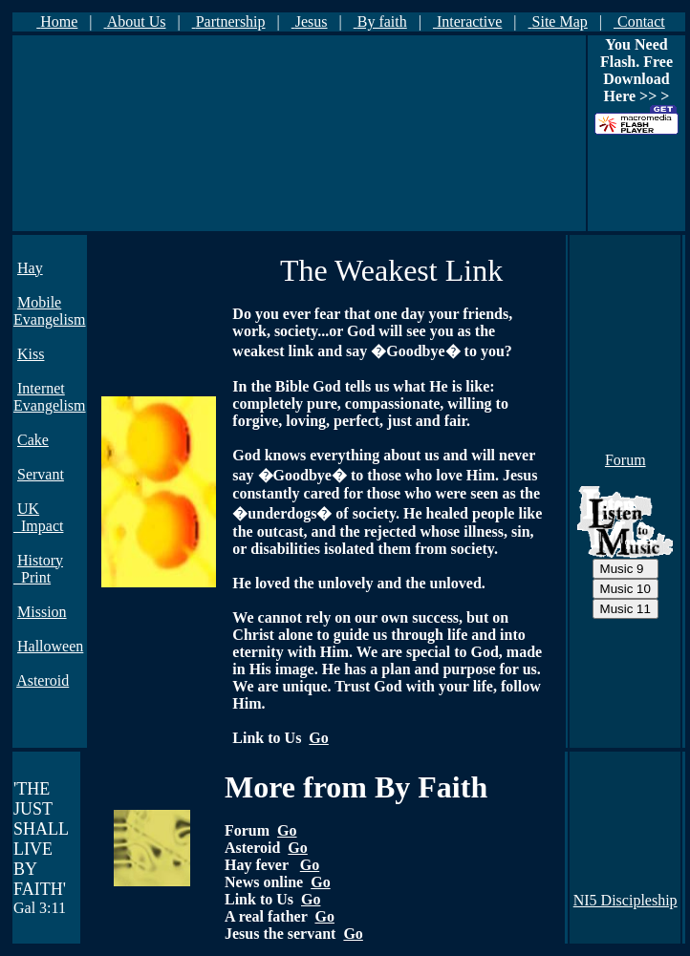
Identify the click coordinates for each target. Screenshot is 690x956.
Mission (42, 612)
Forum (625, 460)
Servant (40, 474)
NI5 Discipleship (625, 900)
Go (318, 738)
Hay (30, 268)
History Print (38, 568)
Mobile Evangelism (49, 311)
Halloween (50, 646)
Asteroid (42, 680)
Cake (33, 440)
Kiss (30, 354)
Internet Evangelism (49, 397)
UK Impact (38, 517)
